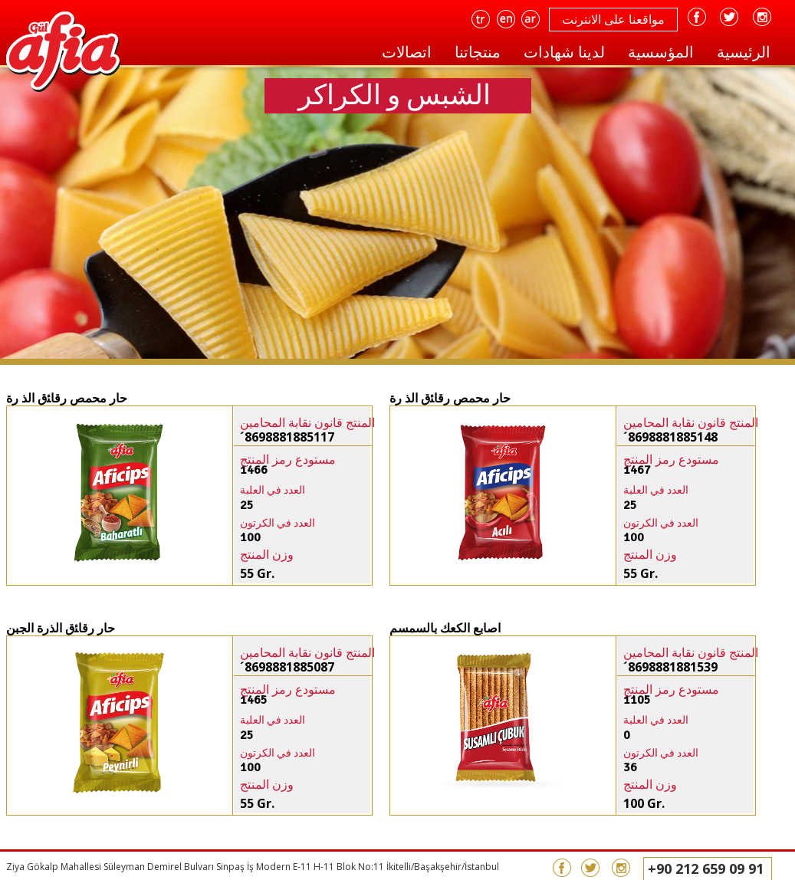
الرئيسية (743, 51)
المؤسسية (661, 51)
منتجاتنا (478, 51)
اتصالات (407, 51)
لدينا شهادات (564, 51)
